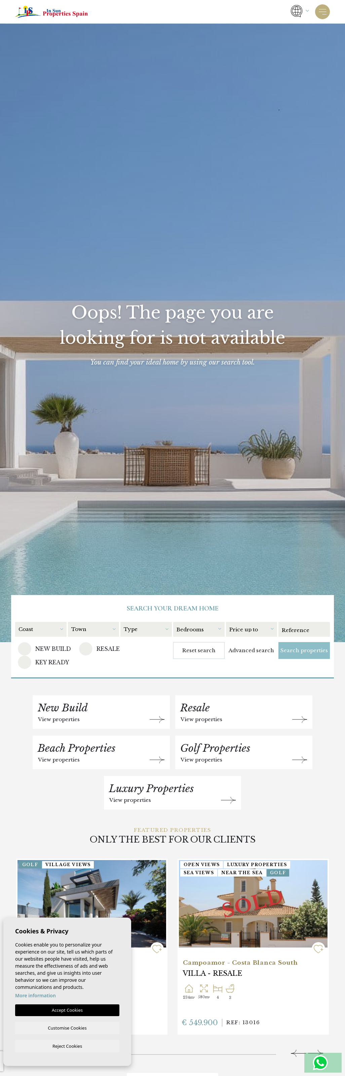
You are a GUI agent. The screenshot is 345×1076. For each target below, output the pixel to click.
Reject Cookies (67, 1046)
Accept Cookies (67, 1009)
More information (35, 995)
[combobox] (42, 628)
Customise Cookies (67, 1027)
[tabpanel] (253, 946)
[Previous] (298, 1053)
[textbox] (40, 629)
